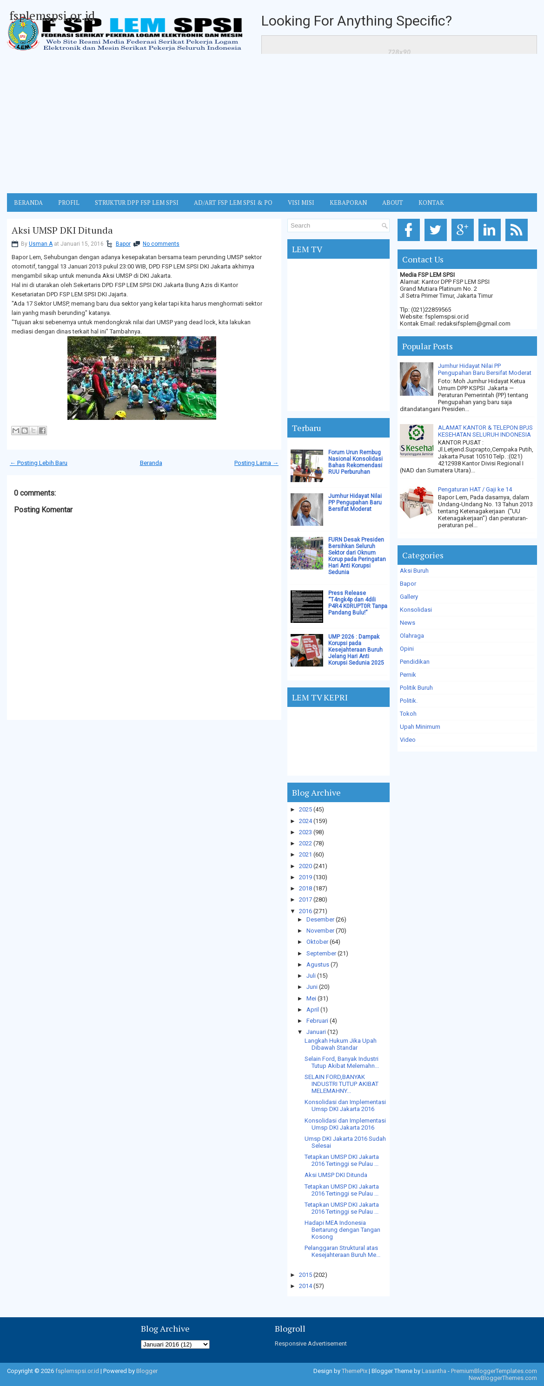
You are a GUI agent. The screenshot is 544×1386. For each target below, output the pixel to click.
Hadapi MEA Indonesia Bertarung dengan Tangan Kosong (342, 1229)
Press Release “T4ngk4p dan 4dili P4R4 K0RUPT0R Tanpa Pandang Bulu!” (357, 603)
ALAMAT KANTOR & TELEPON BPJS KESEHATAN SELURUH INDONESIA (485, 431)
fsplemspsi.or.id (52, 15)
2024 (305, 820)
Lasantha (434, 1370)
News (407, 622)
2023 (305, 832)
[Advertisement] (272, 124)
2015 (305, 1274)
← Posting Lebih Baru (38, 462)
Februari (317, 1020)
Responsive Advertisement (311, 1343)
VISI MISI (301, 202)
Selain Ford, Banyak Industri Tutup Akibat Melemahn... (342, 1062)
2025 (305, 809)
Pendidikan (415, 661)
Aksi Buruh (414, 570)
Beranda (151, 462)
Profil (69, 202)
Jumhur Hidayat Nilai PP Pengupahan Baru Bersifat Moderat (355, 502)
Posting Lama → (256, 462)
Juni (312, 986)
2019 (305, 877)
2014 (305, 1285)
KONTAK (431, 202)
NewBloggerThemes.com (503, 1377)
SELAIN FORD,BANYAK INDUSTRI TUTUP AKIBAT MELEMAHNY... (341, 1083)
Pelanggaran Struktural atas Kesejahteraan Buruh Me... (342, 1251)
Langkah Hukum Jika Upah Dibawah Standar (341, 1044)
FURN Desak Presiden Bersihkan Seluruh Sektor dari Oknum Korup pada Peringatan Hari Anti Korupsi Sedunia (357, 555)
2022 (305, 843)
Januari (316, 1031)
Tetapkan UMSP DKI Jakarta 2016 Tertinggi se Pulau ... (342, 1160)
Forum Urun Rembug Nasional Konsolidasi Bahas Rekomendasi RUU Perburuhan (355, 462)
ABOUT (392, 202)
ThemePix (354, 1370)
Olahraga (412, 635)
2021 (305, 854)
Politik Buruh (416, 687)
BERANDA (28, 202)
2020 (305, 866)
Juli (311, 975)
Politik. (409, 700)
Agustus (317, 964)
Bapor (123, 244)
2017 (305, 899)
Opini (407, 648)
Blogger (147, 1370)
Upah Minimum (420, 726)
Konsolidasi (416, 609)
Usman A (41, 244)
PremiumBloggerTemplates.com (494, 1370)
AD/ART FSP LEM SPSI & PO (233, 202)
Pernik (408, 674)
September (321, 953)
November (320, 930)
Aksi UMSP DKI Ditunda (62, 230)
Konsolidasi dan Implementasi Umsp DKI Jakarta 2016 (345, 1105)
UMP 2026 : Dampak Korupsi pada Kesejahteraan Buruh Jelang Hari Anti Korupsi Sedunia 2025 (356, 650)
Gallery (409, 596)
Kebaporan (348, 202)
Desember (320, 919)
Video (408, 739)
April (312, 1009)
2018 (305, 888)
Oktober (317, 941)
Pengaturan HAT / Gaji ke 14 (475, 489)
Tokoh (408, 713)
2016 (305, 911)
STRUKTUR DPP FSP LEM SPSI (137, 202)
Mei (311, 998)
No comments (161, 244)
